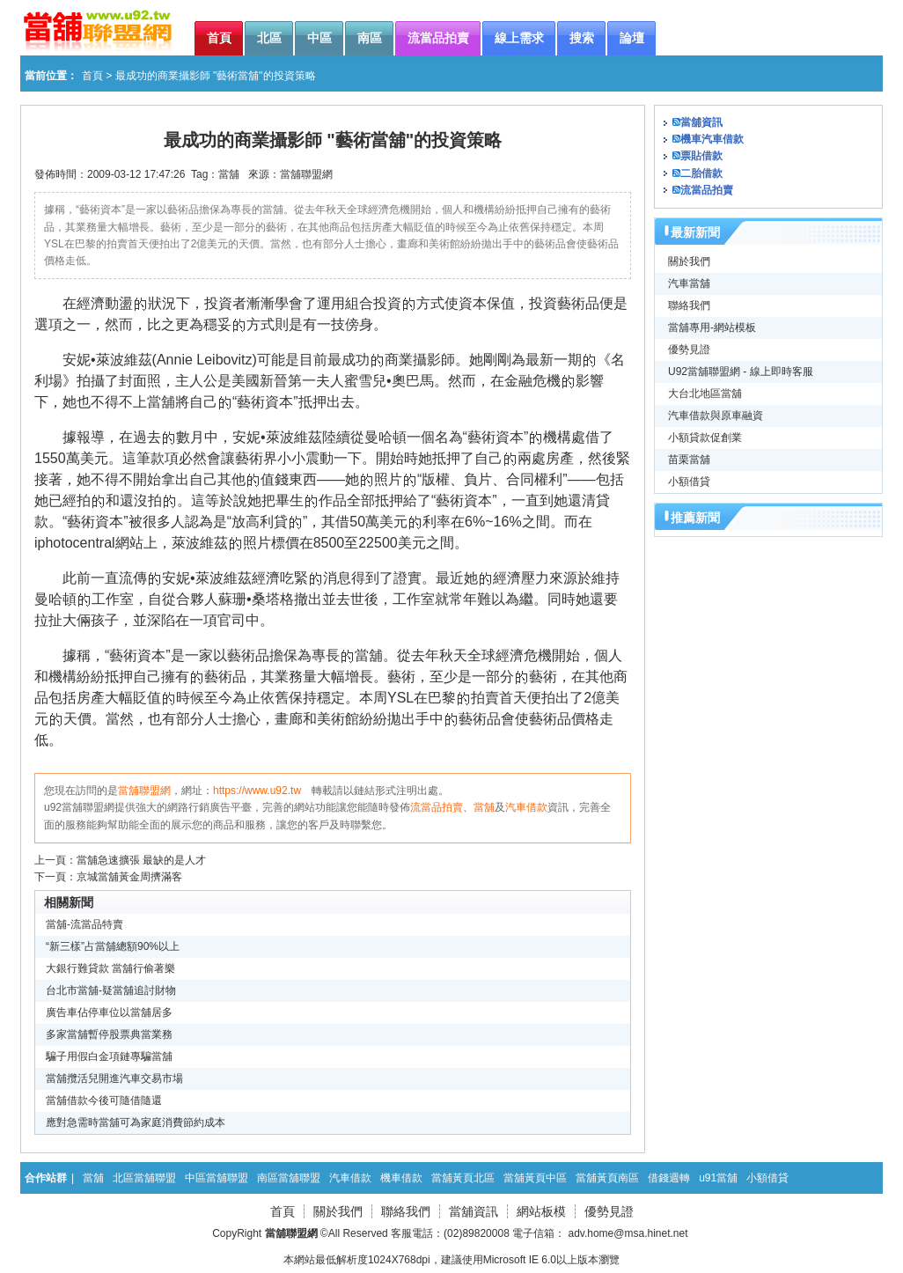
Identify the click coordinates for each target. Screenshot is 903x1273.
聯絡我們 (689, 305)
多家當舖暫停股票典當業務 (109, 1034)
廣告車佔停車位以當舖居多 (109, 1012)
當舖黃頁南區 (607, 1178)
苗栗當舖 (689, 459)
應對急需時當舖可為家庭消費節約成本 (135, 1122)
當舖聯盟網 (306, 174)
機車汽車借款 (712, 139)
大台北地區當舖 (705, 393)
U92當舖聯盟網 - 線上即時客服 (740, 371)
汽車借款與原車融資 (715, 415)
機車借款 (401, 1178)
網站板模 (541, 1211)
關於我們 (689, 261)
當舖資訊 (701, 122)
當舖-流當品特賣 (84, 924)
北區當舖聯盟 (144, 1178)
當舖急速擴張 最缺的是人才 (141, 860)
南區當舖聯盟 (288, 1178)
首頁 (92, 76)
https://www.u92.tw (257, 790)
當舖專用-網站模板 (712, 327)
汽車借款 (526, 807)
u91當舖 (718, 1178)
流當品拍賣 (436, 807)
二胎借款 (701, 173)
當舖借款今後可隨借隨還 (104, 1100)
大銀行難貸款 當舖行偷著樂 (110, 968)
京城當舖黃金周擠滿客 (129, 877)
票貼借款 (701, 156)
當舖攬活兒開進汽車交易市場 (114, 1078)
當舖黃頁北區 (463, 1178)
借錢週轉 (669, 1178)
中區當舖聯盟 (216, 1178)
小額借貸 (689, 481)
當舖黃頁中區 (535, 1178)
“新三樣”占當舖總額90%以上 (113, 946)
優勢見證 (689, 349)
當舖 (228, 174)
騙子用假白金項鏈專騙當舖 (109, 1056)
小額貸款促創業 (705, 437)
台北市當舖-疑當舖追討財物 (111, 990)
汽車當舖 (689, 283)
